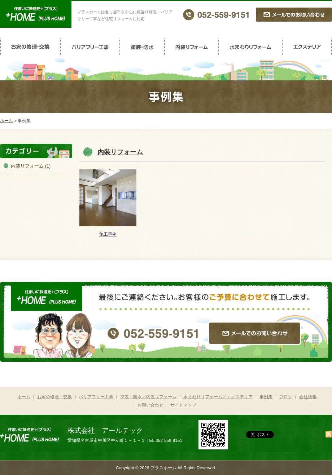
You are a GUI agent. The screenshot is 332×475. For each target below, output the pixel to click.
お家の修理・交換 (30, 47)
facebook (306, 435)
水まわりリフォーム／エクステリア (218, 396)
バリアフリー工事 (90, 47)
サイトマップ (183, 405)
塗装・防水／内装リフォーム (148, 396)
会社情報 (307, 396)
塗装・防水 (142, 47)
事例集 (265, 396)
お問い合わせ (150, 405)
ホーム (6, 120)
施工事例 (108, 234)
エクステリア (307, 47)
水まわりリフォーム (251, 47)
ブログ (285, 396)
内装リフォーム (192, 47)
